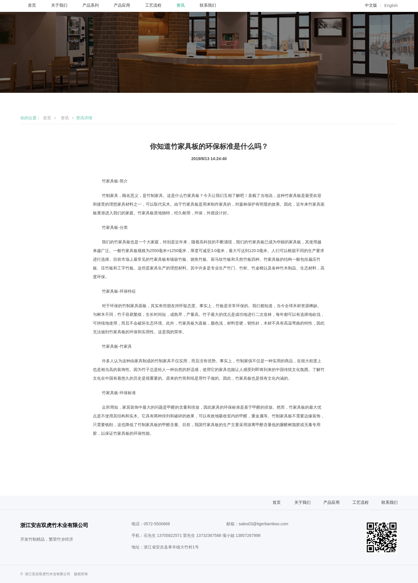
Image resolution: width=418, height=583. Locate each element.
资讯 (65, 162)
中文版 (371, 30)
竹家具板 (110, 222)
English (391, 30)
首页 (47, 162)
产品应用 (331, 544)
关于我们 (302, 544)
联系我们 (389, 544)
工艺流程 (360, 544)
